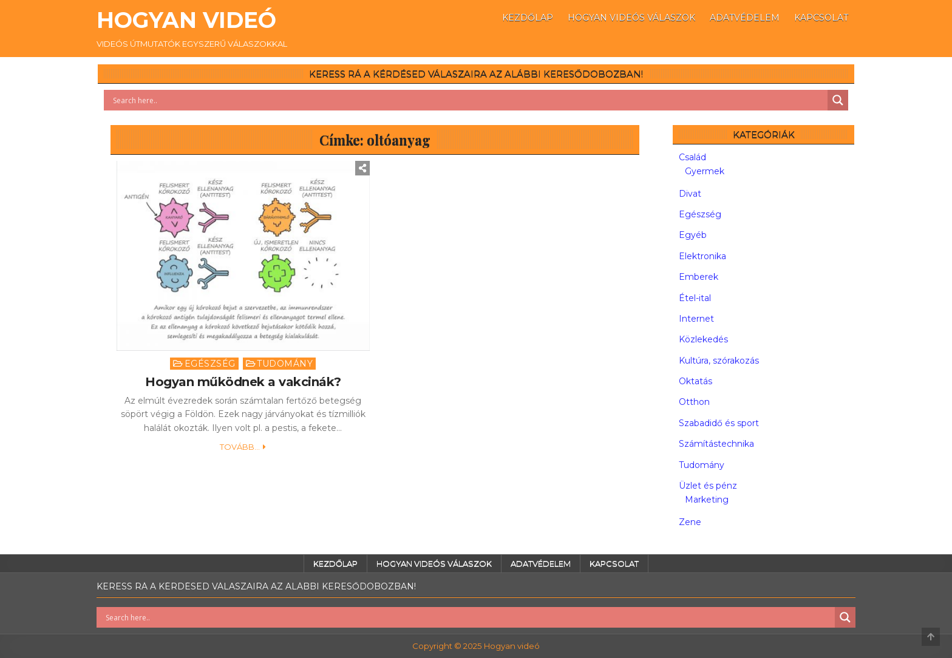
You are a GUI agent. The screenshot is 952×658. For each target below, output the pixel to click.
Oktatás (695, 381)
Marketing (707, 499)
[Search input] (468, 100)
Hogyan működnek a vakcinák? (243, 382)
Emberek (698, 276)
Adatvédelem (745, 17)
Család (692, 157)
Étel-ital (695, 298)
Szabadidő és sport (719, 423)
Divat (690, 193)
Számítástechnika (716, 443)
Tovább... (240, 447)
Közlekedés (703, 339)
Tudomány (285, 363)
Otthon (694, 401)
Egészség (210, 363)
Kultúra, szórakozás (719, 360)
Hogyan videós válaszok (631, 17)
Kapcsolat (821, 17)
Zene (690, 522)
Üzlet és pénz (708, 485)
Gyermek (704, 171)
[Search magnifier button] (838, 100)
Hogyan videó (186, 20)
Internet (696, 318)
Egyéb (693, 234)
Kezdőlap (527, 17)
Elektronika (702, 256)
